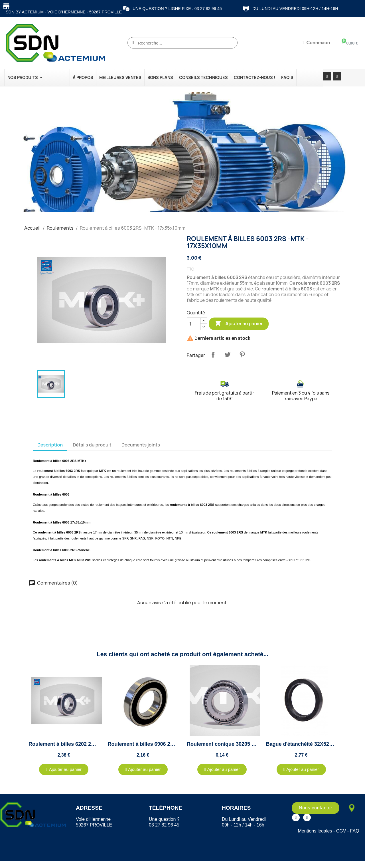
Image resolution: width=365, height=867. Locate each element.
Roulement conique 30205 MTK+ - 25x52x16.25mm (248, 744)
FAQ (354, 830)
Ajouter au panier (239, 324)
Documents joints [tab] (140, 445)
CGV (341, 830)
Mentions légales (315, 830)
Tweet (227, 354)
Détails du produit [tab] (92, 445)
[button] (63, 769)
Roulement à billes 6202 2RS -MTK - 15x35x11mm (89, 744)
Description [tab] (50, 445)
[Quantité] (193, 324)
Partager (213, 354)
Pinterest (242, 354)
